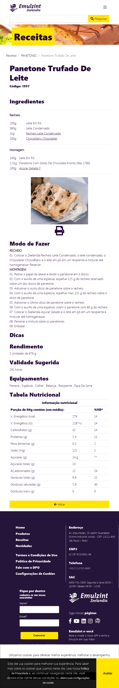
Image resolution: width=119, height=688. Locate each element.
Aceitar (107, 673)
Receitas (11, 55)
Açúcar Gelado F (30, 168)
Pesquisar (99, 19)
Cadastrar (39, 635)
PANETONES (29, 55)
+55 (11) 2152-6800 (79, 568)
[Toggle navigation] (105, 7)
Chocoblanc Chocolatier (41, 138)
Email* (23, 616)
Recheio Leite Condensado (43, 133)
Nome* (23, 603)
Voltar (59, 504)
